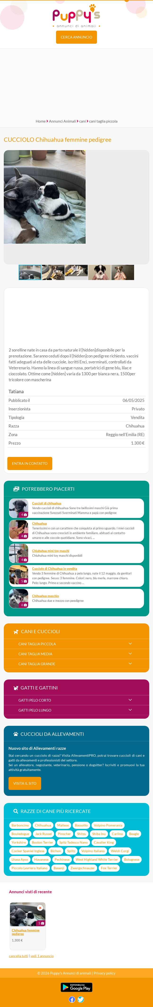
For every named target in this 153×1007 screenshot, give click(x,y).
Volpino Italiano (93, 851)
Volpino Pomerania (108, 825)
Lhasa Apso (20, 859)
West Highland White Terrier (97, 859)
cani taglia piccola (103, 121)
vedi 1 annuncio (42, 956)
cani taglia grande (36, 664)
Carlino (117, 834)
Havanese (41, 859)
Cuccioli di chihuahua (46, 503)
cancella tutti (18, 956)
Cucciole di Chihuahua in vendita (54, 568)
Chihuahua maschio (45, 596)
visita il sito (24, 783)
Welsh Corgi (120, 851)
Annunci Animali (62, 121)
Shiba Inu (99, 834)
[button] (7, 207)
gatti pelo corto (34, 700)
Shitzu (81, 834)
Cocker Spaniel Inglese (28, 851)
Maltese (63, 825)
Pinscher (64, 834)
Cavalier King (104, 842)
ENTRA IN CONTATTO (30, 463)
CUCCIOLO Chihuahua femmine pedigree (57, 139)
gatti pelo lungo (34, 710)
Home (41, 121)
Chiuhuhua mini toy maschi (50, 551)
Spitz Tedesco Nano (73, 842)
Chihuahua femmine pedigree (25, 932)
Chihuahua (39, 523)
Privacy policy (104, 973)
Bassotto (81, 825)
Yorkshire (19, 842)
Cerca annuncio (76, 37)
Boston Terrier (42, 842)
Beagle (134, 834)
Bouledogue (20, 834)
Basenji (59, 868)
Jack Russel (43, 834)
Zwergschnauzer (82, 868)
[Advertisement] (76, 82)
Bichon (56, 851)
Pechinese (62, 859)
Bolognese (131, 859)
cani (82, 121)
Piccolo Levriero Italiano (30, 868)
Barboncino (20, 825)
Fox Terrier (109, 868)
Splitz (71, 851)
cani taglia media (35, 654)
